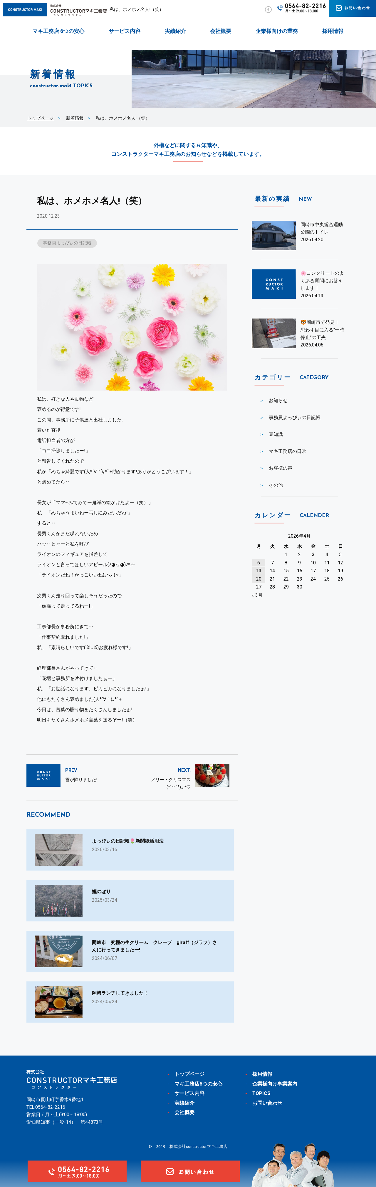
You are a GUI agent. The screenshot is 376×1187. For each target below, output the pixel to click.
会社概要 (220, 31)
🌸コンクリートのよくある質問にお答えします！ (322, 280)
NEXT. (184, 770)
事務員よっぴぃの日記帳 (67, 243)
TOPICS (261, 1093)
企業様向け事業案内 (274, 1084)
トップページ (40, 118)
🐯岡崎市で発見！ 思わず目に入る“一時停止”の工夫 (322, 329)
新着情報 (75, 118)
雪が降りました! (81, 779)
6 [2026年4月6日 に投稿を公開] (258, 563)
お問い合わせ (267, 1103)
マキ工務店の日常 (287, 451)
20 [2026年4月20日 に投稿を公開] (258, 579)
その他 (276, 485)
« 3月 (257, 595)
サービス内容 (124, 31)
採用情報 (332, 31)
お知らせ (278, 400)
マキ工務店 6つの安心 (58, 31)
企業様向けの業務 (277, 31)
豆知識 (276, 434)
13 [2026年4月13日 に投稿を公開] (258, 571)
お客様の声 (280, 468)
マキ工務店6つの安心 (198, 1084)
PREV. (71, 770)
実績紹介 (175, 31)
